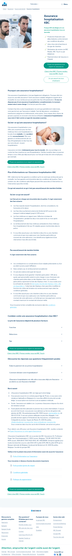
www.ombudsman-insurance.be (45, 422)
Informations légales (42, 551)
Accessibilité (40, 554)
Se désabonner (6, 554)
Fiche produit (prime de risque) (24, 465)
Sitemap (4, 551)
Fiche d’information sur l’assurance (25, 456)
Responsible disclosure (29, 554)
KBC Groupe (11, 551)
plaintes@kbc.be (54, 413)
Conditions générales (20, 472)
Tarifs (33, 551)
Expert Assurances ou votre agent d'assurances (25, 431)
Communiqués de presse (23, 551)
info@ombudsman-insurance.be (22, 422)
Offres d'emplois (16, 554)
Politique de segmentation (22, 479)
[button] (64, 4)
